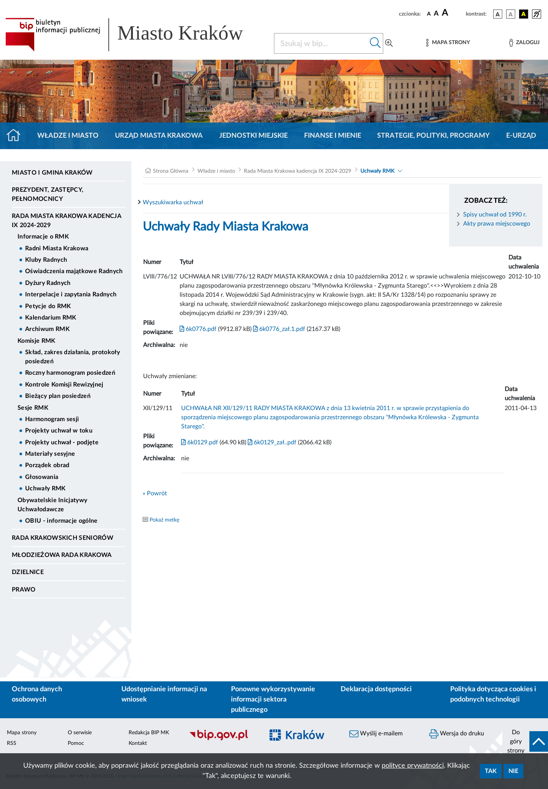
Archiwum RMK (47, 329)
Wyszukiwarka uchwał (173, 202)
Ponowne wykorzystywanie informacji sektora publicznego (273, 699)
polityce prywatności (413, 765)
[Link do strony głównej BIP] (135, 34)
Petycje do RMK (48, 306)
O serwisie (80, 732)
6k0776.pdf (198, 329)
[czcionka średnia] (436, 14)
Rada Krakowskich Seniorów (62, 538)
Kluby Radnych (46, 260)
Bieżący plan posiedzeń (58, 396)
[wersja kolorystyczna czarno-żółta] (523, 14)
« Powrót (155, 493)
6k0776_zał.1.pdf (278, 329)
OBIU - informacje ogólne (61, 521)
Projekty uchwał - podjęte (62, 442)
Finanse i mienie (332, 135)
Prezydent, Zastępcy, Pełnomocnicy (47, 194)
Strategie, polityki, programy (433, 135)
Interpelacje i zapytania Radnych (70, 294)
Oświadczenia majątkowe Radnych (74, 271)
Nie (513, 771)
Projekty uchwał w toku (58, 431)
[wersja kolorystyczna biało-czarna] (510, 14)
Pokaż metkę (164, 520)
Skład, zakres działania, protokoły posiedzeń (72, 356)
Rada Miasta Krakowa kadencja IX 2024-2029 (66, 220)
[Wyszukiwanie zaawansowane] (389, 43)
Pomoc (76, 743)
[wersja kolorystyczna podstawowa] (497, 14)
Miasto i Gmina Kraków (52, 173)
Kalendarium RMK (50, 318)
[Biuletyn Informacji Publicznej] (222, 739)
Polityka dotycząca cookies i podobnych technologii (493, 694)
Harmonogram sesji (52, 419)
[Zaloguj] (524, 43)
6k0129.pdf (199, 442)
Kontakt (138, 743)
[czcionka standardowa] (429, 13)
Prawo (24, 590)
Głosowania (41, 477)
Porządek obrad (47, 465)
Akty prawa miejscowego (496, 224)
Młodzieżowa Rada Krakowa (62, 555)
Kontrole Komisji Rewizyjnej (64, 385)
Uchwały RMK (45, 488)
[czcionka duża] (452, 13)
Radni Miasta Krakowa (56, 248)
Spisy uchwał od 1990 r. (495, 215)
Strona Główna (170, 171)
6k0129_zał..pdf (271, 442)
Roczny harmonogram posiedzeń (70, 373)
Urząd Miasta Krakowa (159, 135)
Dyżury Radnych (47, 283)
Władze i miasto (68, 135)
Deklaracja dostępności (376, 689)
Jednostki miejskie (253, 135)
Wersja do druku (456, 733)
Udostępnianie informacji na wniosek (164, 694)
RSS (11, 743)
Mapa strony (22, 732)
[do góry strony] (525, 741)
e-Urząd (521, 135)
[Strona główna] (16, 136)
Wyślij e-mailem (376, 733)
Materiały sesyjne (50, 454)
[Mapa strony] (448, 43)
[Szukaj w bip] (375, 43)
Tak (491, 771)
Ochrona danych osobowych (37, 694)
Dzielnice (28, 572)
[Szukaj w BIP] (321, 43)
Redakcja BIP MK (149, 732)
